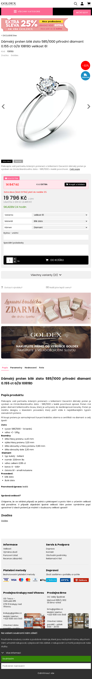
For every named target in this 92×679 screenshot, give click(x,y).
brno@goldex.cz (55, 609)
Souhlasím (8, 658)
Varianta (9, 215)
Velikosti (7, 548)
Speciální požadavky (14, 242)
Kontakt (50, 552)
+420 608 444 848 (56, 614)
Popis (5, 367)
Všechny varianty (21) (46, 275)
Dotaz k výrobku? (11, 287)
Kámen (8, 227)
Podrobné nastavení (14, 666)
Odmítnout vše (46, 673)
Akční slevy (82, 12)
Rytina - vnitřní (11, 233)
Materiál (9, 221)
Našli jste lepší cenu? (58, 287)
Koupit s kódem (75, 184)
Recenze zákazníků (12, 558)
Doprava (50, 548)
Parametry (16, 367)
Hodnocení (31, 367)
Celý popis (75, 169)
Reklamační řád (54, 558)
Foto (41, 367)
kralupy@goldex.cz (12, 613)
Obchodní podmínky (56, 555)
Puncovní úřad (10, 555)
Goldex (14, 55)
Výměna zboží (10, 552)
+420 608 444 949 (12, 618)
